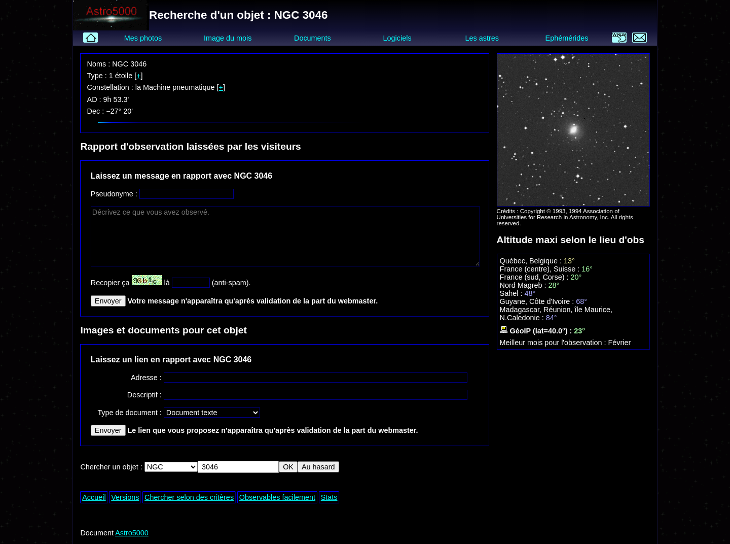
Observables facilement (277, 497)
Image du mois (227, 38)
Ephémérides (567, 38)
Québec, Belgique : (532, 261)
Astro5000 (132, 533)
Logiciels (397, 38)
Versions (125, 497)
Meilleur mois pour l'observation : (554, 342)
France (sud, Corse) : (535, 277)
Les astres (482, 38)
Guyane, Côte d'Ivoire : (538, 301)
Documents (312, 38)
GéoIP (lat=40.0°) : (537, 331)
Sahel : (512, 293)
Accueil (93, 497)
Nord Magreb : (524, 285)
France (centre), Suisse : (541, 269)
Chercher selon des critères (189, 497)
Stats (329, 497)
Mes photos (143, 38)
